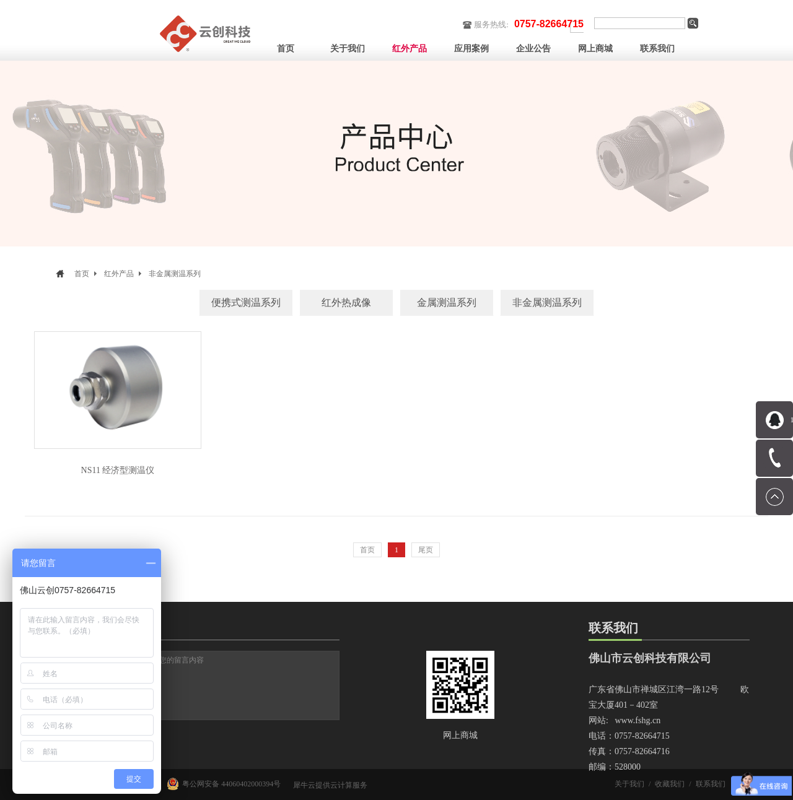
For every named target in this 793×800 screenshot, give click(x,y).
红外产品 (119, 273)
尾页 (425, 550)
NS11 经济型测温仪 (118, 470)
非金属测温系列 (175, 273)
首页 (285, 48)
